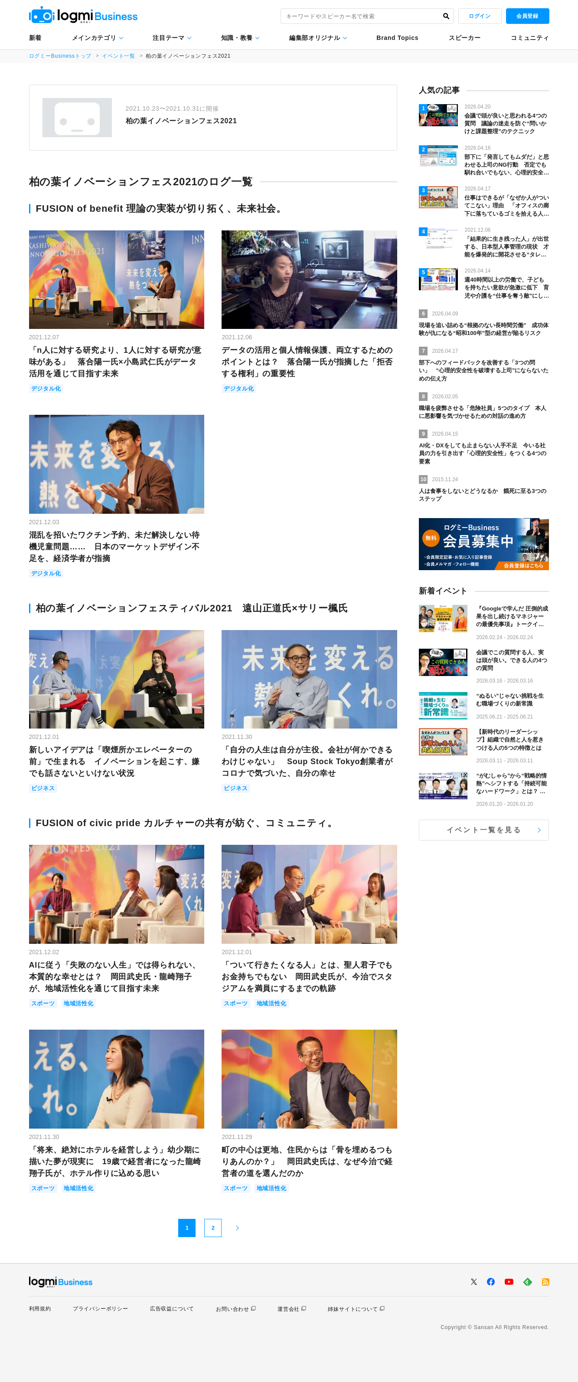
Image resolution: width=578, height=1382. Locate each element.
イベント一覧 (118, 56)
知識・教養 (237, 37)
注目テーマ (169, 37)
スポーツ (43, 1003)
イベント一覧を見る (484, 830)
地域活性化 (79, 1003)
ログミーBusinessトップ (60, 56)
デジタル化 (46, 388)
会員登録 (527, 16)
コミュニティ (530, 37)
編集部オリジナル (314, 37)
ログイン (479, 16)
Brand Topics (397, 37)
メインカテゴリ (94, 37)
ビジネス (43, 788)
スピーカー (465, 37)
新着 (35, 37)
